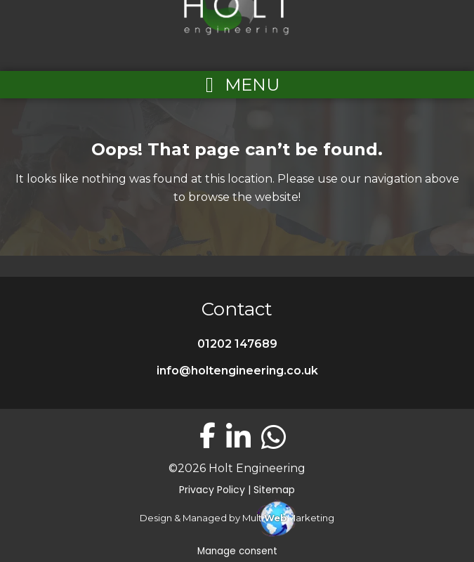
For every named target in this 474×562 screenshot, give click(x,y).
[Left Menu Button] (237, 84)
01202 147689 (237, 344)
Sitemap (274, 490)
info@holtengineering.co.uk (237, 370)
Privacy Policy (212, 490)
